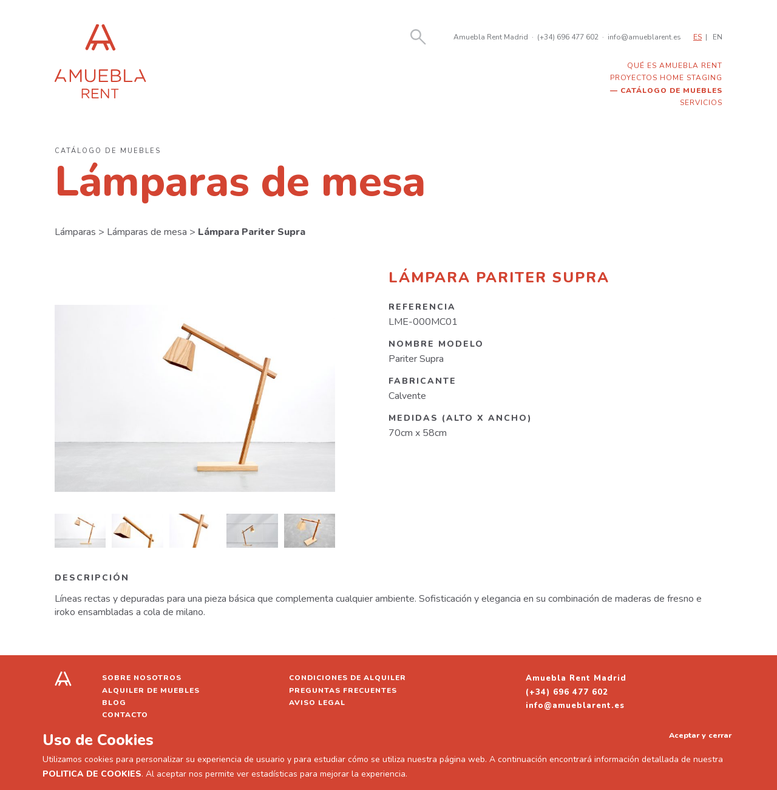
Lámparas (75, 232)
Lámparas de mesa (147, 232)
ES (697, 37)
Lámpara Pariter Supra (251, 232)
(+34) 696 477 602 (568, 37)
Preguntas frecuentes (343, 690)
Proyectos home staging (666, 78)
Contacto (125, 715)
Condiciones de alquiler (347, 678)
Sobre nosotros (142, 678)
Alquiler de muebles (151, 690)
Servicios (701, 102)
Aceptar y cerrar (700, 735)
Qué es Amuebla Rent (674, 65)
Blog (114, 702)
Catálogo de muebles (671, 90)
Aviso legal (317, 702)
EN (717, 37)
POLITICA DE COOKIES (91, 774)
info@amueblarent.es (644, 37)
